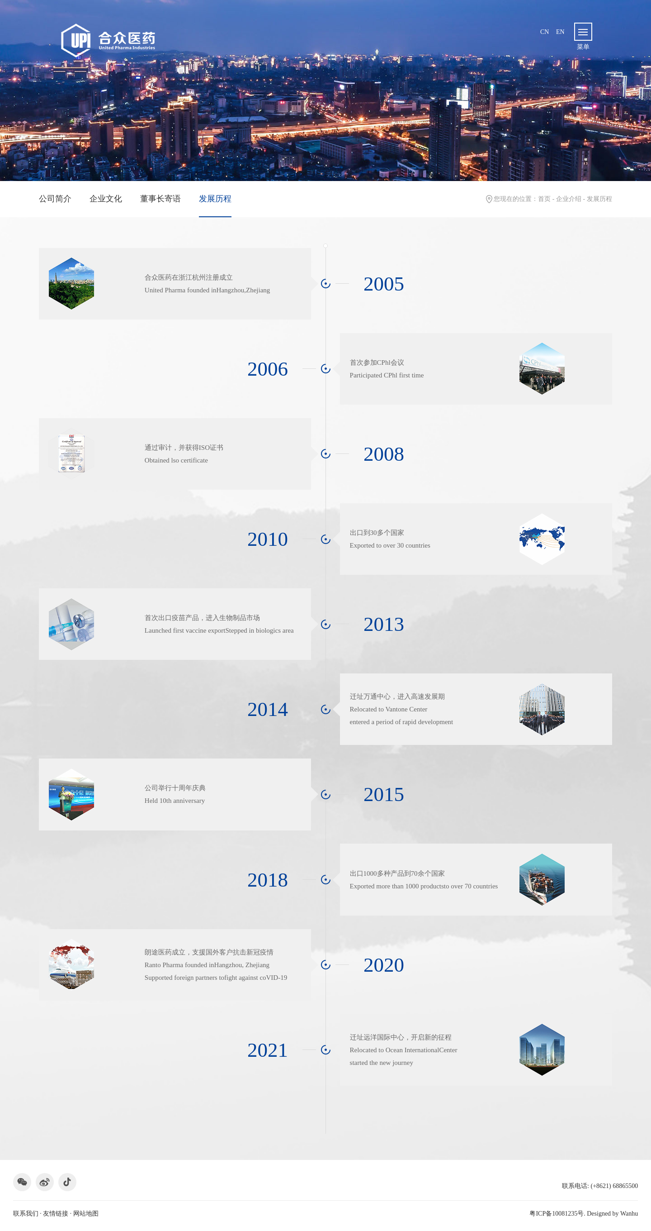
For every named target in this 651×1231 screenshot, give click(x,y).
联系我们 (25, 1213)
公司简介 (55, 198)
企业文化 (106, 198)
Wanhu (629, 1213)
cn (544, 32)
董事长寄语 (160, 198)
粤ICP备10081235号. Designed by (583, 1213)
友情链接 (55, 1213)
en (560, 32)
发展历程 (215, 198)
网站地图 (86, 1213)
